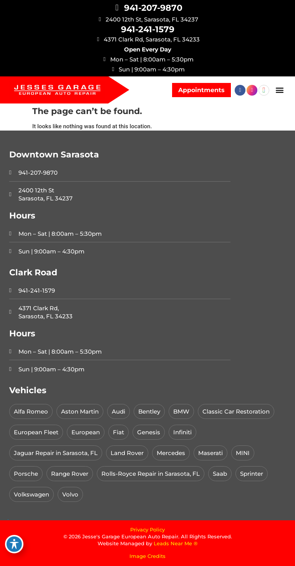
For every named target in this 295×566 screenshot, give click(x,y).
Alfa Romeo (31, 411)
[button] (201, 90)
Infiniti (182, 432)
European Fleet (36, 432)
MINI (243, 453)
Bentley (149, 411)
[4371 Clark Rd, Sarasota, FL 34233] (98, 39)
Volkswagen (31, 494)
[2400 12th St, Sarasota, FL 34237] (100, 19)
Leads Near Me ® (175, 543)
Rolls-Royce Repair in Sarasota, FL (150, 473)
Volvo (70, 494)
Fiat (118, 432)
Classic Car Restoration (236, 411)
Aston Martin (80, 411)
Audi (118, 411)
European (85, 432)
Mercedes (171, 453)
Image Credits (147, 556)
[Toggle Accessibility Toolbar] (14, 544)
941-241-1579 (147, 29)
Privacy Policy (147, 530)
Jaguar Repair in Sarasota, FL (56, 453)
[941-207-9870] (117, 7)
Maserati (210, 453)
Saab (220, 473)
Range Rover (69, 473)
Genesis (148, 432)
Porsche (26, 473)
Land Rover (127, 453)
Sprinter (251, 473)
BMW (181, 411)
